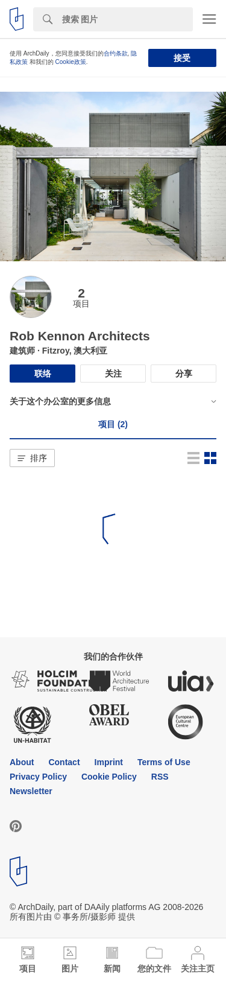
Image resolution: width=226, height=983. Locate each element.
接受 (182, 58)
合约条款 (116, 53)
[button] (32, 458)
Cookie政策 (70, 62)
